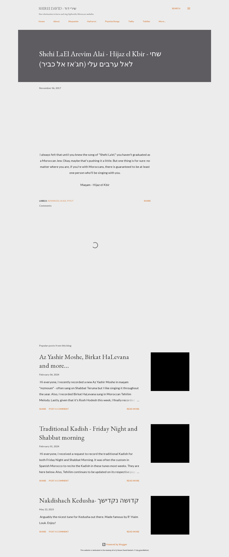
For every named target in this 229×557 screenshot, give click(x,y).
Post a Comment (59, 409)
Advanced (53, 200)
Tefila (131, 21)
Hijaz (63, 200)
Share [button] (147, 200)
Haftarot (91, 21)
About (56, 21)
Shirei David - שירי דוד (57, 8)
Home (42, 21)
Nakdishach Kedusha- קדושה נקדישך (89, 500)
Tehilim (146, 21)
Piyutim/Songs (112, 21)
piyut (70, 200)
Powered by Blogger (114, 544)
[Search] (176, 8)
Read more (133, 409)
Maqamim (73, 21)
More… (162, 21)
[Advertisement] (90, 306)
